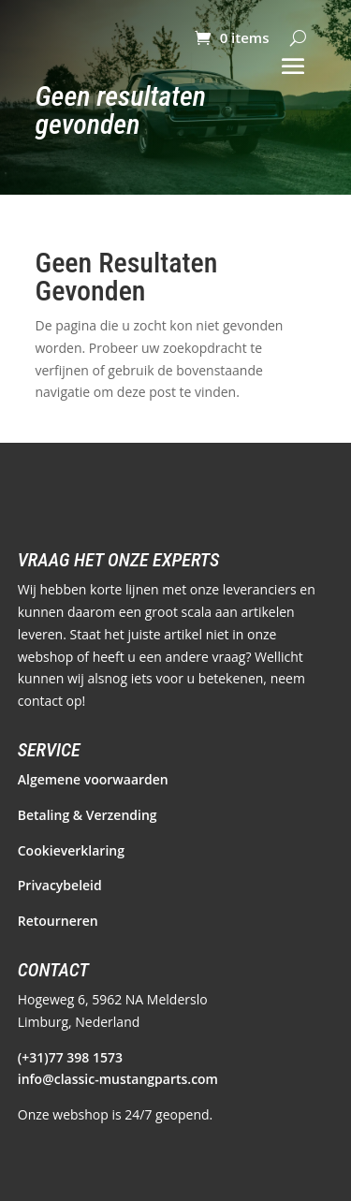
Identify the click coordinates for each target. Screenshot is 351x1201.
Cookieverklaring (71, 850)
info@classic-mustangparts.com (118, 1079)
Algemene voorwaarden (93, 779)
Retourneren (58, 921)
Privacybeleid (60, 885)
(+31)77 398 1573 (70, 1057)
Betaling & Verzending (87, 815)
